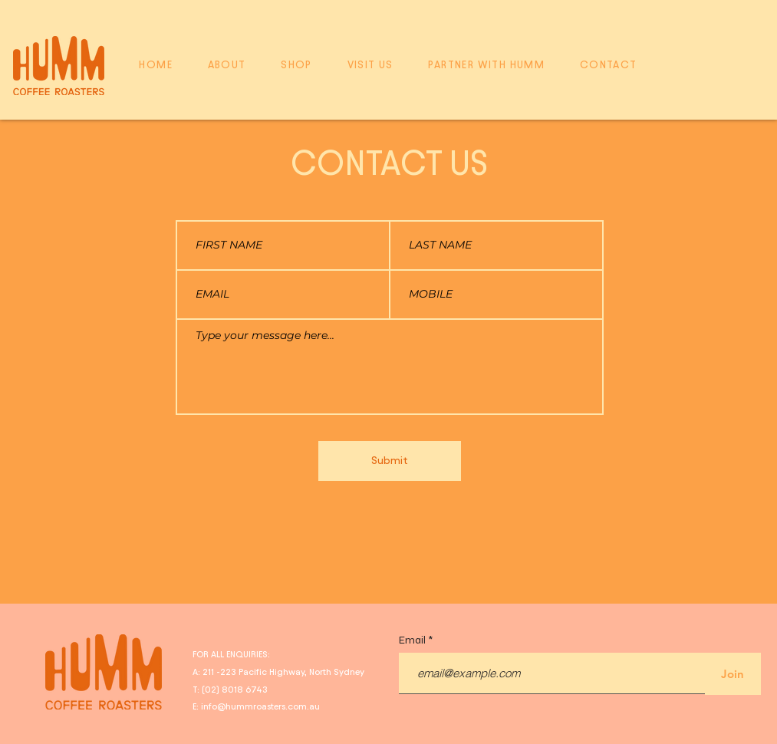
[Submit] (389, 461)
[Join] (733, 674)
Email (413, 640)
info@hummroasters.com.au (260, 706)
